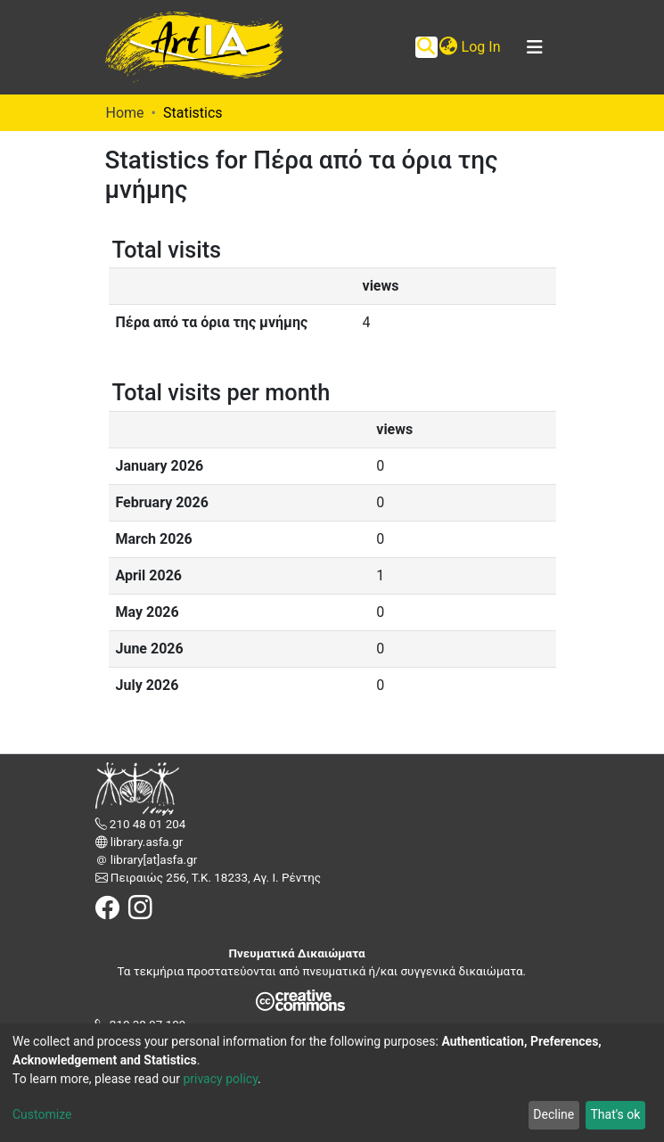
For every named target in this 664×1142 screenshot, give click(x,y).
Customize (41, 1114)
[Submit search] (426, 47)
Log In (482, 46)
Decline (553, 1114)
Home (125, 112)
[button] (449, 47)
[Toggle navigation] (535, 47)
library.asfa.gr (146, 842)
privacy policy (220, 1079)
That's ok (615, 1114)
